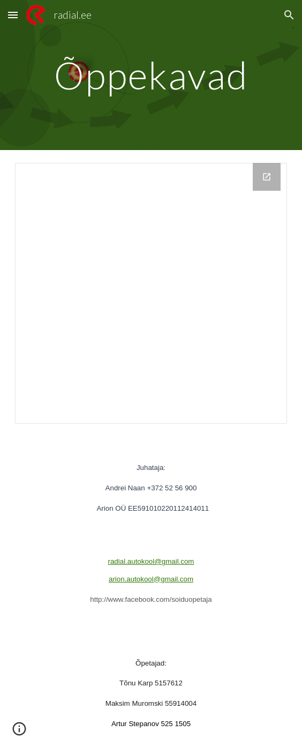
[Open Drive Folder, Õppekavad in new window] (267, 177)
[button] (13, 14)
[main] (150, 75)
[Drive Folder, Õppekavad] (150, 293)
